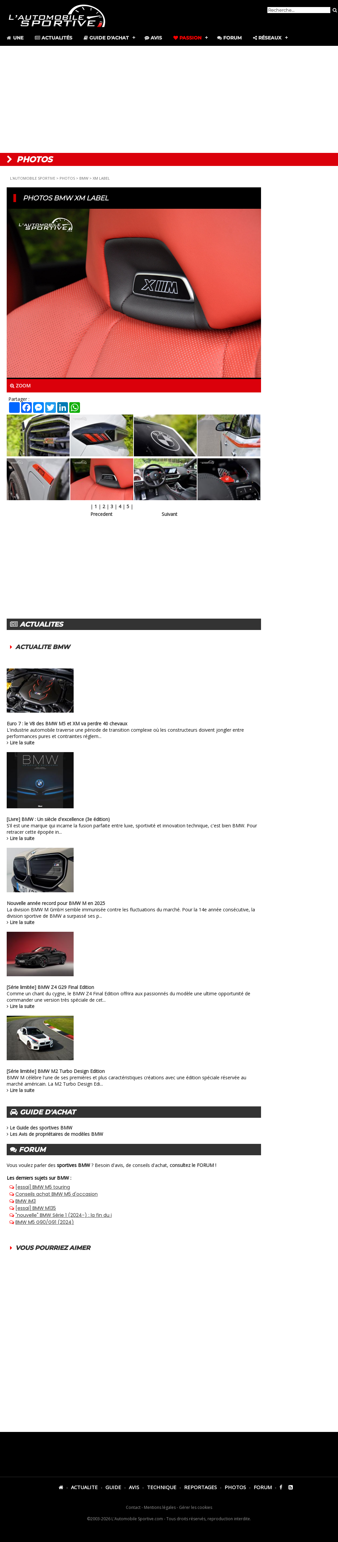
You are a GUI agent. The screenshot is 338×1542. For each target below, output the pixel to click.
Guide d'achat (106, 38)
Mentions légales (160, 1507)
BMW (83, 178)
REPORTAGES (200, 1487)
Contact (133, 1507)
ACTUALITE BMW (42, 647)
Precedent (101, 514)
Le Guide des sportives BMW (41, 1127)
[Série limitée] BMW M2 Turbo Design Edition (56, 1071)
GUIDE (113, 1487)
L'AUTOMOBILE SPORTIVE (32, 178)
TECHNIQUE (161, 1487)
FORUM (263, 1487)
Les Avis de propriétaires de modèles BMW (56, 1134)
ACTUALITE (84, 1487)
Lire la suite (22, 742)
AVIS (134, 1487)
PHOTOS (67, 178)
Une (14, 38)
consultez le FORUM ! (193, 1165)
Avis (153, 38)
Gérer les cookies (195, 1507)
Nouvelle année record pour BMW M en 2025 (56, 903)
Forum (229, 38)
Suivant (169, 514)
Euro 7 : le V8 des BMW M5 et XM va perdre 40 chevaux (67, 723)
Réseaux (267, 38)
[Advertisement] (169, 99)
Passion (187, 38)
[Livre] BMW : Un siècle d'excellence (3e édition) (58, 819)
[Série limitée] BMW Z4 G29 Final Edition (50, 987)
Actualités (53, 38)
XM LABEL (101, 178)
